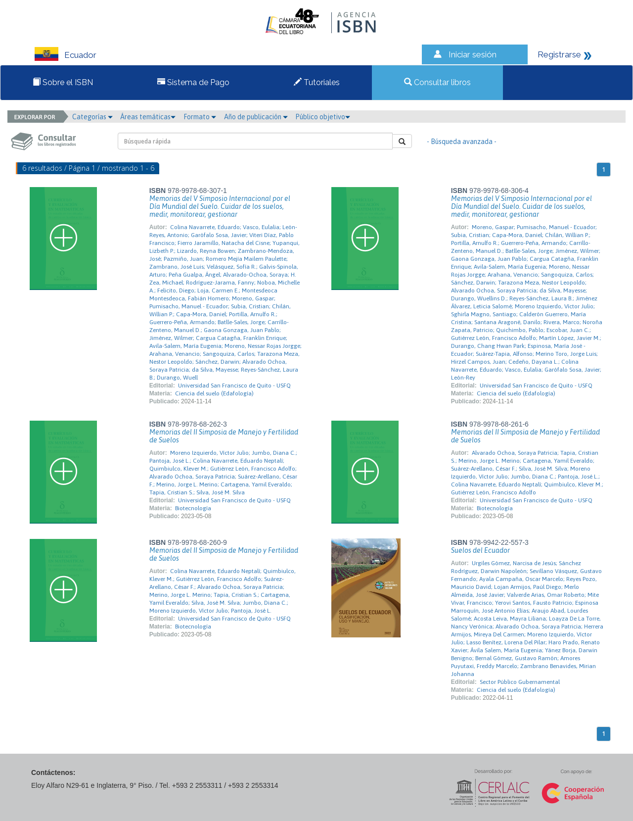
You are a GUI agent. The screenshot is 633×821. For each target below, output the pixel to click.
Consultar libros (437, 82)
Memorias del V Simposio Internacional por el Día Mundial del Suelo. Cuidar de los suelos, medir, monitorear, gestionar (219, 206)
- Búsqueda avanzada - (462, 141)
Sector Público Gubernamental (520, 681)
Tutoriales (317, 82)
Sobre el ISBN (63, 82)
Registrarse (559, 54)
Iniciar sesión (473, 54)
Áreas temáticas (148, 117)
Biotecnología (193, 508)
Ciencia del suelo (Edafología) (214, 393)
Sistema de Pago (193, 82)
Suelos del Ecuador (480, 550)
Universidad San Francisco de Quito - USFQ (234, 385)
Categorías (92, 117)
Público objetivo (322, 117)
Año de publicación (256, 117)
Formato (199, 117)
